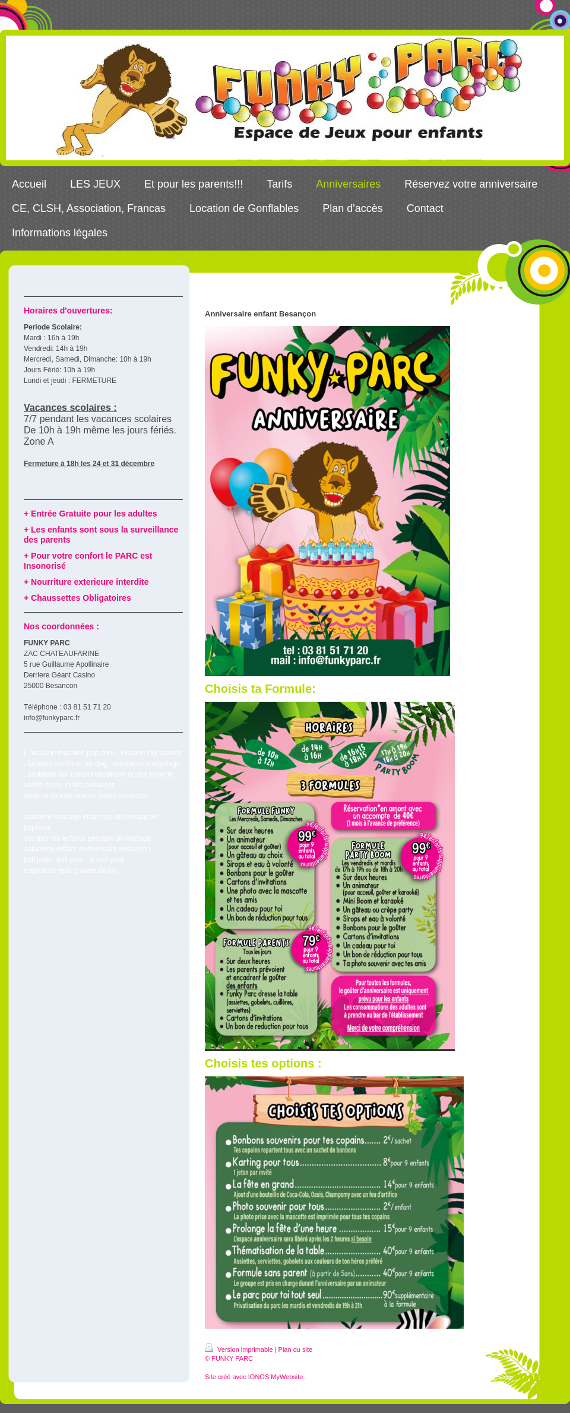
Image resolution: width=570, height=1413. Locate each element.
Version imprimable (240, 1349)
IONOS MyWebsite (275, 1376)
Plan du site (295, 1349)
